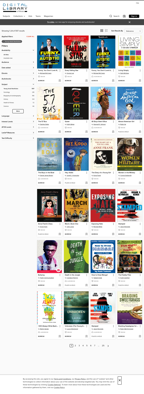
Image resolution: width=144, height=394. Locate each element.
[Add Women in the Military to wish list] (139, 183)
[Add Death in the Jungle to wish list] (86, 285)
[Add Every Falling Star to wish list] (86, 80)
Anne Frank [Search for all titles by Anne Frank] (97, 175)
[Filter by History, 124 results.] (19, 99)
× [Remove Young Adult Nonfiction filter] (3, 41)
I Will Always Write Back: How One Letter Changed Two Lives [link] (48, 326)
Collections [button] (19, 16)
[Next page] (108, 345)
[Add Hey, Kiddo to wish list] (86, 183)
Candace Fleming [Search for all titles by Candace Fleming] (72, 278)
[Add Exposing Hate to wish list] (113, 234)
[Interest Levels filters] (18, 122)
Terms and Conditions (62, 379)
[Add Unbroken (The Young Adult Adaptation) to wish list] (86, 336)
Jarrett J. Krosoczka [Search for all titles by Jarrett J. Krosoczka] (73, 175)
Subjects (6, 16)
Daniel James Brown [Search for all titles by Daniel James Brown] (46, 175)
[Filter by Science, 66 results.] (19, 106)
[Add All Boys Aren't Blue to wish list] (113, 131)
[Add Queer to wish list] (86, 131)
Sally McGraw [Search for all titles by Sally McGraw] (124, 73)
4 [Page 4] (83, 345)
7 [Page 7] (94, 345)
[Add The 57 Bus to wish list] (59, 131)
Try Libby (50, 22)
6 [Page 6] (90, 345)
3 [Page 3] (79, 345)
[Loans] (124, 16)
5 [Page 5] (87, 345)
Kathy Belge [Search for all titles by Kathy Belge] (70, 124)
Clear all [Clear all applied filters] (30, 37)
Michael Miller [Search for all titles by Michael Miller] (97, 227)
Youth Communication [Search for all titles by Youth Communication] (47, 278)
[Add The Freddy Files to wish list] (139, 285)
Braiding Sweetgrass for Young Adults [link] (128, 326)
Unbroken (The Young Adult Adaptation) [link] (75, 326)
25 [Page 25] (103, 345)
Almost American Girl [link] (126, 122)
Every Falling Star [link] (71, 70)
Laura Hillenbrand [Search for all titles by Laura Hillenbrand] (72, 329)
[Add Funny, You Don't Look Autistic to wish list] (59, 80)
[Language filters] (18, 116)
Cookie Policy (59, 387)
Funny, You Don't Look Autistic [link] (48, 70)
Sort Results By (117, 31)
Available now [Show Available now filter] (8, 58)
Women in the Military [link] (126, 173)
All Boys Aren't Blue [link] (99, 122)
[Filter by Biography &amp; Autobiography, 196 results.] (19, 96)
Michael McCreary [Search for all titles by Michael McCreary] (45, 73)
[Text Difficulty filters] (18, 138)
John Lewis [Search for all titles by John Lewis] (70, 227)
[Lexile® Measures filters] (18, 133)
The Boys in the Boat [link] (46, 173)
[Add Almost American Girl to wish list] (139, 131)
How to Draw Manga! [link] (100, 275)
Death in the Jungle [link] (72, 275)
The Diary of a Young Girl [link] (101, 173)
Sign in (134, 16)
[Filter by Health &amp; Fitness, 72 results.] (19, 103)
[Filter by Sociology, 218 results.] (19, 92)
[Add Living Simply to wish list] (139, 80)
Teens (38, 16)
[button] (114, 16)
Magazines (48, 16)
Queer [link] (67, 122)
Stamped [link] (121, 224)
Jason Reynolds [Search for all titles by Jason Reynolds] (125, 227)
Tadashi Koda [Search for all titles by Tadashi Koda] (97, 278)
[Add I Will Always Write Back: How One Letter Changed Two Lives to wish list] (59, 336)
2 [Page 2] (75, 345)
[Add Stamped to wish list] (139, 234)
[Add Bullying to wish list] (59, 285)
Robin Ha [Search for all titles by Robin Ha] (123, 124)
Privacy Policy (80, 379)
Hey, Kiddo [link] (69, 173)
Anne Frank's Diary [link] (45, 224)
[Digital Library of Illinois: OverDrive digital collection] (15, 8)
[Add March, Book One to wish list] (86, 234)
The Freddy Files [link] (124, 275)
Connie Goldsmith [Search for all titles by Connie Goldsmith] (126, 175)
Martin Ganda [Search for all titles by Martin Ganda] (44, 329)
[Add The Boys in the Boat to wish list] (59, 183)
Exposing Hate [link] (97, 224)
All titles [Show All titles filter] (6, 55)
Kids (30, 16)
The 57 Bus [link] (42, 122)
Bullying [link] (41, 275)
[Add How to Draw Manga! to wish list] (113, 285)
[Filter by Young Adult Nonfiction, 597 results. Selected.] (19, 89)
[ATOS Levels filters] (18, 127)
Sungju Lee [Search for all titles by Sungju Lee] (70, 73)
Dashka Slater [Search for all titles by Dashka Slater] (44, 124)
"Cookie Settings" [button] (54, 385)
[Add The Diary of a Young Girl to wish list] (113, 183)
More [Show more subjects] (18, 111)
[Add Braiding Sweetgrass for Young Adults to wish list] (139, 336)
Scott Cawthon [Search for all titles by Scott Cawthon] (125, 278)
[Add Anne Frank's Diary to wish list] (59, 234)
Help (137, 3)
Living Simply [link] (123, 70)
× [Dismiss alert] (129, 22)
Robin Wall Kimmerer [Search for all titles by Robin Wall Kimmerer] (126, 329)
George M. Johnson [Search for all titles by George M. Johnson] (99, 124)
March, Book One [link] (71, 224)
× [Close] (119, 380)
